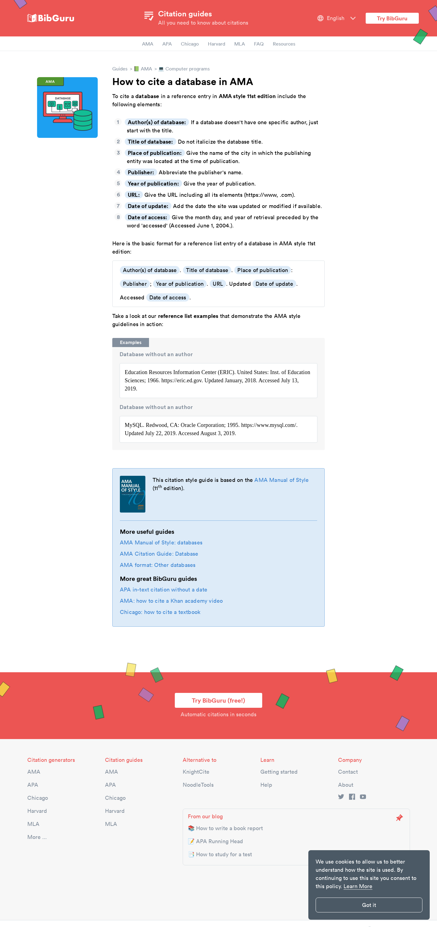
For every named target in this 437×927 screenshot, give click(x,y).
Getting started (279, 771)
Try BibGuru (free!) (218, 700)
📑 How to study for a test (220, 854)
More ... (37, 836)
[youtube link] (363, 798)
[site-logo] (50, 18)
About (345, 784)
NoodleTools (198, 784)
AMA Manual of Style (281, 479)
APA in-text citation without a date (163, 589)
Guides (119, 69)
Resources (284, 44)
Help (266, 784)
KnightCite (196, 771)
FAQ (259, 44)
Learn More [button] (358, 886)
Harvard (216, 44)
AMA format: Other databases (157, 564)
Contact (348, 771)
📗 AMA (143, 69)
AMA (147, 44)
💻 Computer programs (184, 69)
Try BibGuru (392, 18)
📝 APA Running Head (215, 841)
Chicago (190, 44)
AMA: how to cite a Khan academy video (171, 600)
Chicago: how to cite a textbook (160, 611)
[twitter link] (341, 798)
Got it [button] (369, 904)
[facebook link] (352, 798)
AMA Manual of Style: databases (161, 542)
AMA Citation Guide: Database (159, 553)
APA (167, 44)
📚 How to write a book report (225, 828)
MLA (239, 44)
